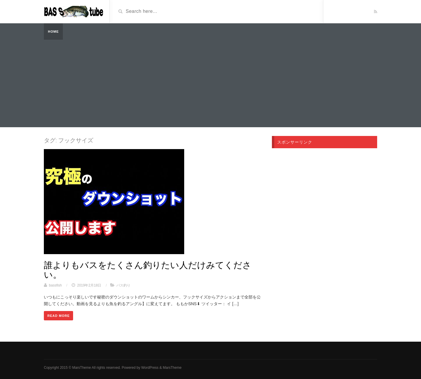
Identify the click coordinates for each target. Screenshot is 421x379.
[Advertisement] (210, 83)
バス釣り (123, 285)
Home (53, 31)
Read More (58, 315)
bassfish (55, 285)
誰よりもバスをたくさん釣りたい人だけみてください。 (147, 269)
